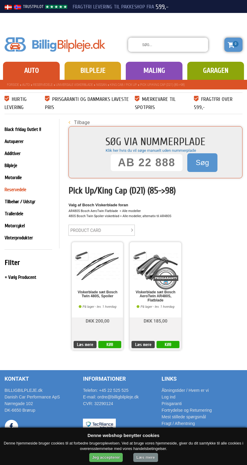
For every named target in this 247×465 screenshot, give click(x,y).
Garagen (215, 71)
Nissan (101, 84)
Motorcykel (15, 226)
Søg (202, 162)
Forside (13, 84)
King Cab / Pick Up (123, 84)
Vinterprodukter (19, 238)
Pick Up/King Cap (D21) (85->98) (162, 84)
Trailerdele (14, 214)
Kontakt (17, 379)
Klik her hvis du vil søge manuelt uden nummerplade (151, 150)
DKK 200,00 (97, 320)
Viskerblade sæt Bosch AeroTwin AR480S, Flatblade (156, 296)
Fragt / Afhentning (178, 423)
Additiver (13, 153)
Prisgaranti (172, 403)
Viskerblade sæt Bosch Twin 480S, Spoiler (97, 294)
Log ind (169, 397)
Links (169, 379)
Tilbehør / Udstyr (20, 201)
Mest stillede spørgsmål (184, 416)
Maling (154, 71)
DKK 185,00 (155, 320)
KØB (109, 344)
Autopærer (14, 141)
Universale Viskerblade (74, 84)
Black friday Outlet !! (23, 129)
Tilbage (79, 122)
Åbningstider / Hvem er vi (185, 390)
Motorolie (13, 177)
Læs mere (85, 344)
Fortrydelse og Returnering (187, 410)
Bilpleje (92, 71)
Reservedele (43, 84)
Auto (31, 71)
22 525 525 (209, 17)
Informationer (104, 379)
